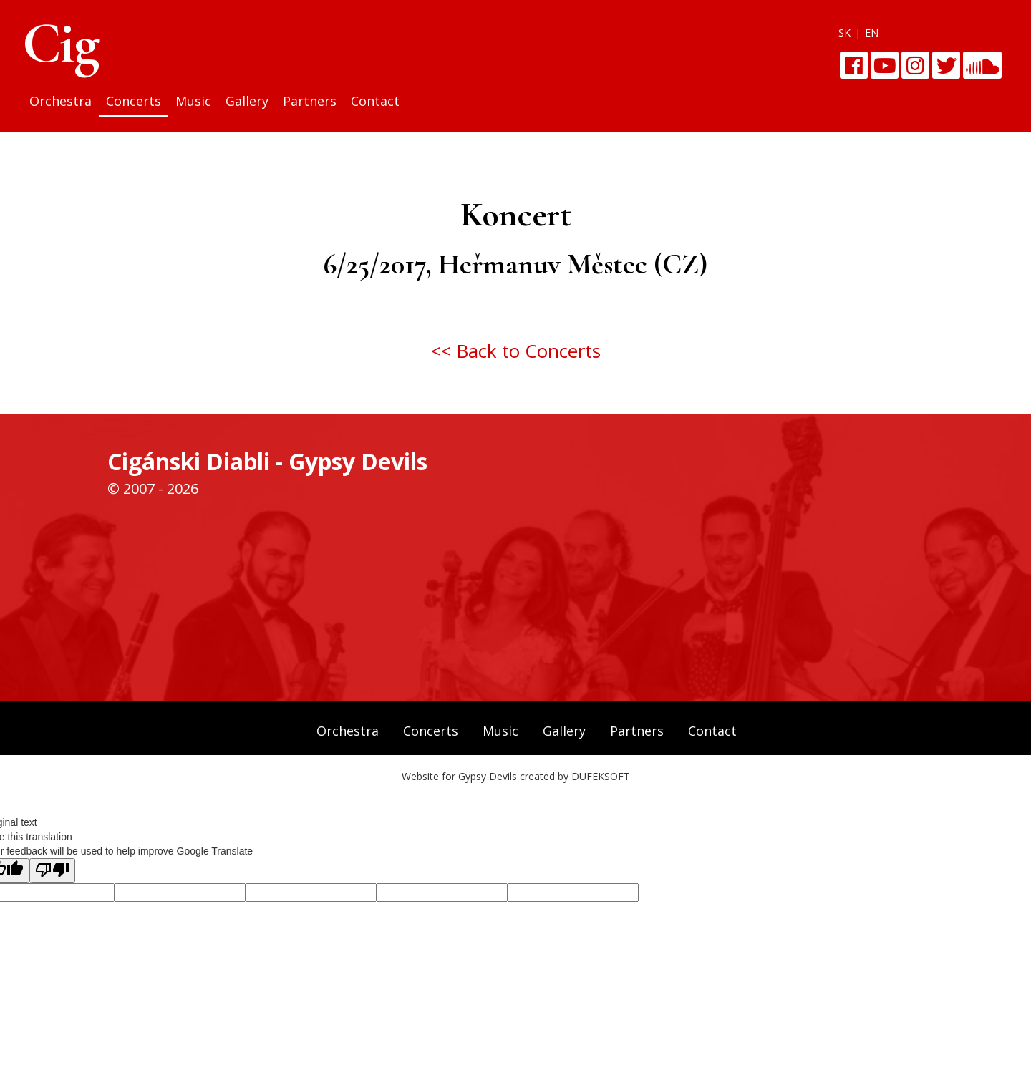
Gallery (247, 101)
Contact (375, 101)
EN (871, 32)
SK (844, 32)
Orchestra (60, 101)
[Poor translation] (52, 870)
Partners (310, 101)
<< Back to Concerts (516, 351)
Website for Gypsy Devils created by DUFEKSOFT (516, 776)
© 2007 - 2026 (152, 488)
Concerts (133, 101)
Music (193, 101)
